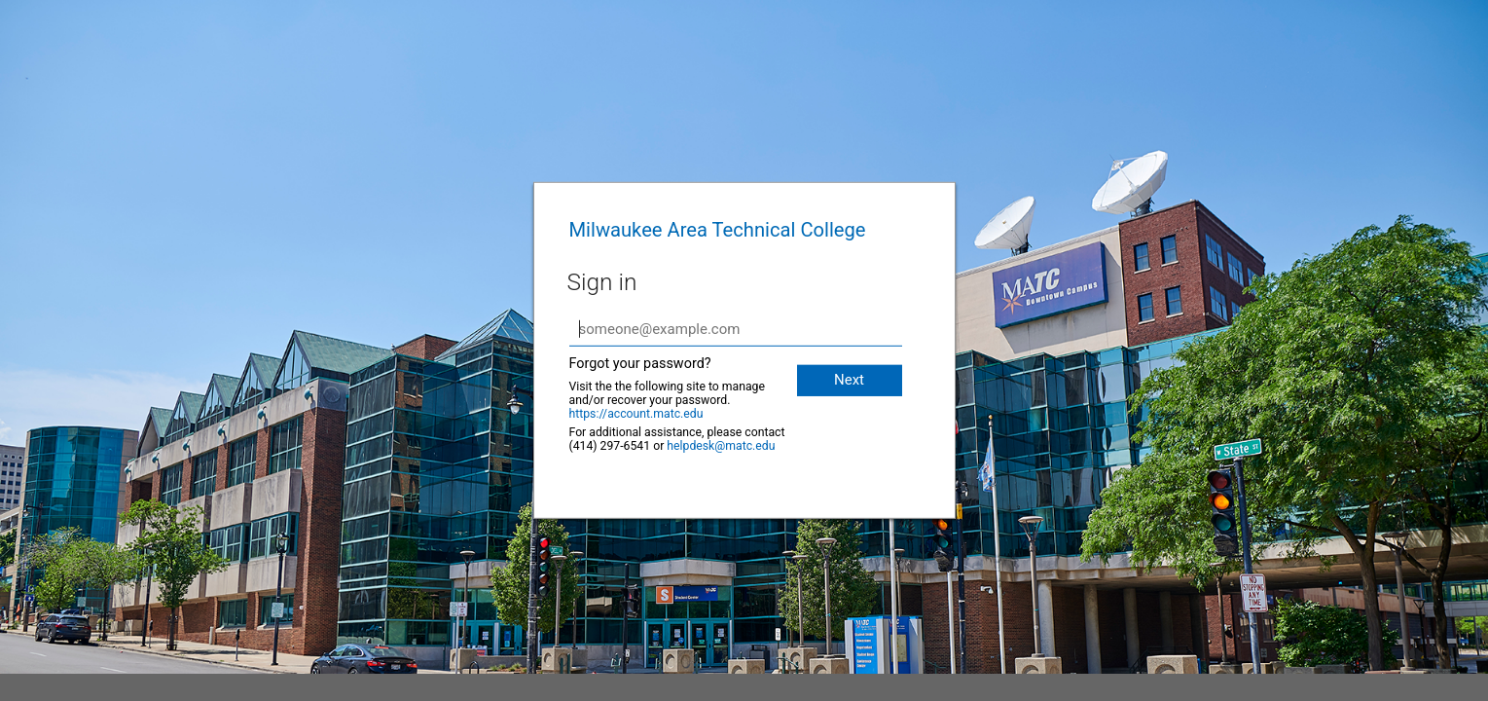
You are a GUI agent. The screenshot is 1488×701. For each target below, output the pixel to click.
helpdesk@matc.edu (721, 446)
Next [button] (849, 379)
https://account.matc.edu (636, 414)
